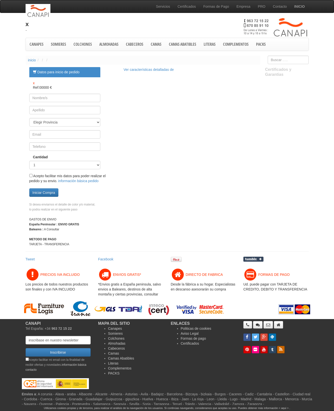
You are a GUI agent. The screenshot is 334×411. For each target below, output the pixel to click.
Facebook (105, 259)
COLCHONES (83, 44)
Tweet (30, 259)
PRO (261, 6)
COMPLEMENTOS (236, 44)
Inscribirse (58, 352)
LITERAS (210, 44)
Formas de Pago (216, 6)
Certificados (187, 6)
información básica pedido (78, 181)
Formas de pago (193, 338)
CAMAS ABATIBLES (182, 44)
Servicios (163, 6)
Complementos (119, 368)
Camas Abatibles (121, 358)
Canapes (115, 328)
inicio (32, 60)
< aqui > (284, 408)
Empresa (243, 6)
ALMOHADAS (108, 44)
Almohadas (116, 343)
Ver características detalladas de (149, 70)
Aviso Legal (190, 333)
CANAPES (36, 44)
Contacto (280, 6)
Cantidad (37, 157)
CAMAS (156, 44)
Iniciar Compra (44, 193)
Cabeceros (116, 348)
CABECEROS (134, 44)
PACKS (261, 44)
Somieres (115, 333)
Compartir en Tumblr (253, 259)
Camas (113, 353)
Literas (113, 363)
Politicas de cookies (196, 328)
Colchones (116, 338)
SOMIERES (58, 44)
